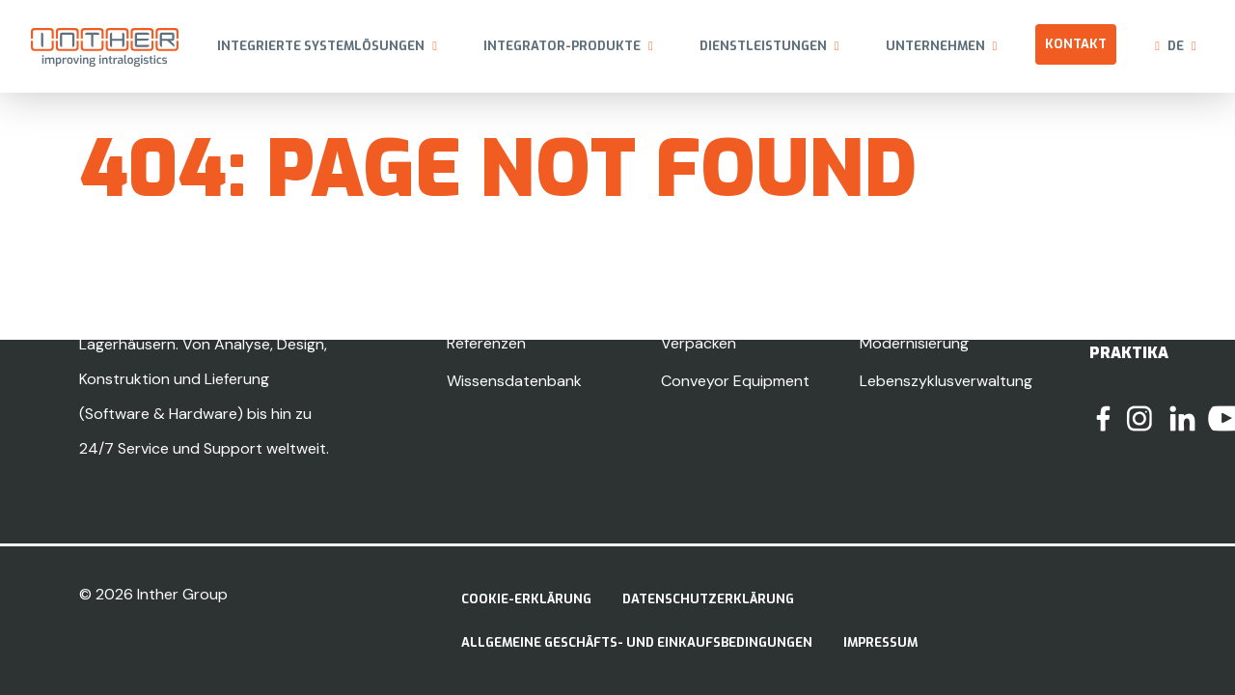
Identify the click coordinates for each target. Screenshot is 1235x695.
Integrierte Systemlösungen (321, 46)
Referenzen (486, 343)
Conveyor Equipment (735, 381)
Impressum (880, 642)
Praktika (1128, 353)
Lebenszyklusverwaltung (946, 381)
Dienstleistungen (763, 46)
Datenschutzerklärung (708, 599)
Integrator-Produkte (562, 46)
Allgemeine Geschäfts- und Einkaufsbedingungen (636, 642)
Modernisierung (914, 343)
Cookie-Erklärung (526, 599)
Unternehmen (935, 46)
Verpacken (698, 343)
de (1175, 46)
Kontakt (1076, 44)
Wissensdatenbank (514, 381)
